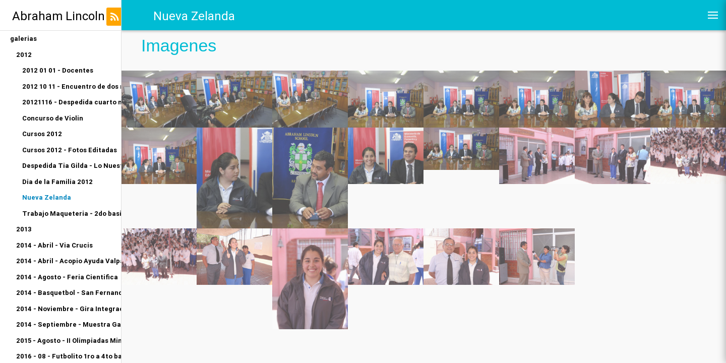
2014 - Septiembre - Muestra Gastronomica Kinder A (68, 324)
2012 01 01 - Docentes (57, 70)
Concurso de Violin (52, 118)
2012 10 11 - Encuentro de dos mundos (71, 86)
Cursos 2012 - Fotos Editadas (69, 150)
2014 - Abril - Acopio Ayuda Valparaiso (68, 261)
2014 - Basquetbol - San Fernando (68, 292)
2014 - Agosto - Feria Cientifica (67, 277)
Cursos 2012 (42, 134)
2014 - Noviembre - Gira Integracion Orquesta (68, 309)
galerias (23, 38)
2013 (24, 229)
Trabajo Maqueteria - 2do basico (71, 213)
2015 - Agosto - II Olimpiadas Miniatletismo (68, 340)
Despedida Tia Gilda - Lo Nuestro (71, 165)
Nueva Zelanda (46, 197)
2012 (24, 54)
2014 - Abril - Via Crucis (54, 245)
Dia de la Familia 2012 (57, 181)
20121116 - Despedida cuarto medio (71, 102)
